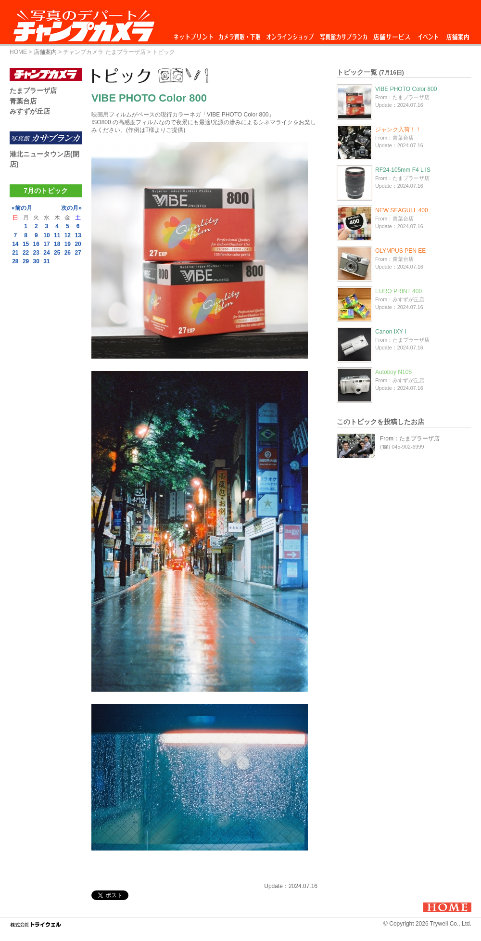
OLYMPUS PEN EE (400, 250)
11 (57, 235)
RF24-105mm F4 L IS (402, 170)
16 (36, 244)
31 (46, 261)
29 (26, 261)
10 (46, 235)
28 (15, 261)
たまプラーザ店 (33, 90)
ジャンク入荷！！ (398, 129)
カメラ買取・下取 (240, 34)
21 (15, 252)
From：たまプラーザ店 (410, 438)
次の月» (71, 208)
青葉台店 (23, 101)
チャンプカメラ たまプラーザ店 (104, 52)
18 (57, 244)
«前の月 (22, 208)
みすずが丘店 (30, 111)
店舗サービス (391, 34)
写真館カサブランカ (343, 34)
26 (67, 252)
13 (78, 235)
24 (46, 252)
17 (46, 244)
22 (26, 252)
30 (36, 261)
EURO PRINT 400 (398, 291)
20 (78, 244)
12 (67, 235)
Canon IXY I (390, 331)
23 (36, 252)
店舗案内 (457, 34)
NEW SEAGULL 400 (401, 210)
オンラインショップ (289, 34)
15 (26, 244)
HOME (18, 52)
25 (57, 252)
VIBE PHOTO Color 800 (406, 89)
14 (15, 244)
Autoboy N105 (393, 372)
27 (78, 252)
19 (67, 244)
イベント (428, 34)
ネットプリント (194, 34)
